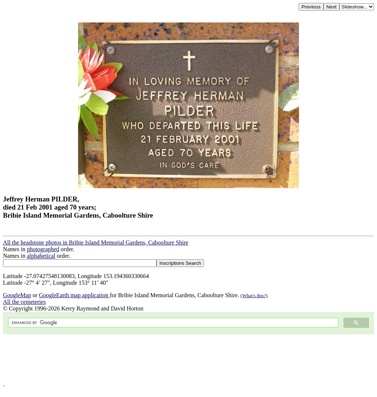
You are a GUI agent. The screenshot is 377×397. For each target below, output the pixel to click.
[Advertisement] (188, 359)
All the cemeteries (24, 302)
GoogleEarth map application (74, 295)
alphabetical (41, 256)
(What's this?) (254, 295)
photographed (43, 249)
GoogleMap (17, 295)
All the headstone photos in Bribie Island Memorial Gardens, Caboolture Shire (95, 242)
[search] (172, 323)
